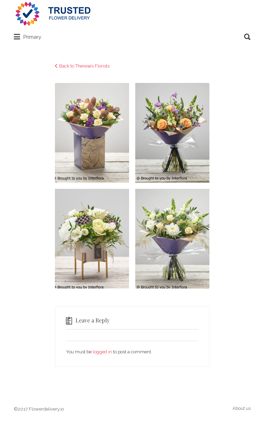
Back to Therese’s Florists (84, 66)
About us (241, 408)
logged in (102, 351)
